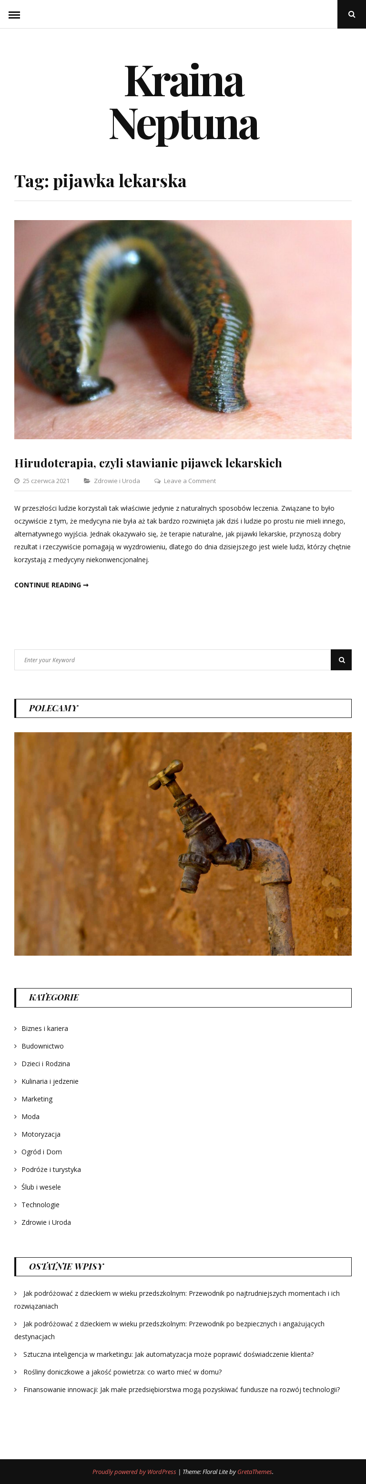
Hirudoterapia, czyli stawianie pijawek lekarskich (148, 462)
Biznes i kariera (44, 1028)
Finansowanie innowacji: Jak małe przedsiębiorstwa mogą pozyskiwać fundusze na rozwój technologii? (181, 1389)
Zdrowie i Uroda (117, 480)
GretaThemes (254, 1471)
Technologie (40, 1204)
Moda (30, 1116)
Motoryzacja (41, 1134)
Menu (14, 14)
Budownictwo (42, 1045)
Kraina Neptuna (182, 100)
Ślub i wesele (41, 1186)
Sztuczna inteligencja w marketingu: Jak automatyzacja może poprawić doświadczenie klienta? (168, 1354)
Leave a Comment (190, 480)
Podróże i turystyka (51, 1169)
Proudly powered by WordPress (135, 1471)
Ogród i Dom (41, 1151)
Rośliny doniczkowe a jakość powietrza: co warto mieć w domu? (122, 1371)
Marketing (36, 1098)
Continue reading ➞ (51, 584)
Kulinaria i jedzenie (50, 1081)
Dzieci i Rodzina (45, 1063)
